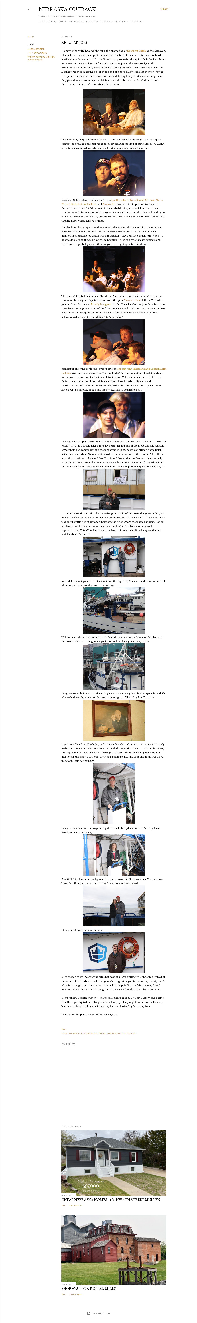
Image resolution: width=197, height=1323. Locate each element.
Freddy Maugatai (101, 304)
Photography (57, 21)
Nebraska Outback (67, 9)
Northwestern (119, 199)
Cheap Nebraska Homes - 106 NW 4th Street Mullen (110, 1199)
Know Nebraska (132, 21)
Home (42, 21)
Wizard (65, 204)
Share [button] (31, 36)
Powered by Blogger (98, 1313)
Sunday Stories (110, 21)
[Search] (164, 9)
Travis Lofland (133, 300)
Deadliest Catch (36, 49)
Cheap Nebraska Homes (83, 21)
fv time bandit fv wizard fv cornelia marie (41, 58)
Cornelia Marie (154, 199)
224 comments (75, 1205)
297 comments (75, 1294)
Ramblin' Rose (88, 204)
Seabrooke (109, 204)
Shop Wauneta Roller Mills (88, 1288)
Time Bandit (137, 199)
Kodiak (75, 204)
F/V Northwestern (37, 53)
